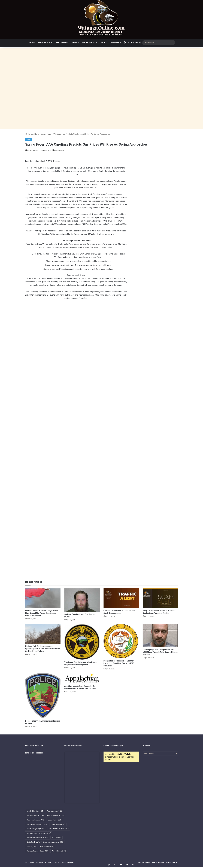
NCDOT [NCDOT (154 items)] (56, 838)
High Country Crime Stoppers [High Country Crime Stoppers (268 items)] (39, 833)
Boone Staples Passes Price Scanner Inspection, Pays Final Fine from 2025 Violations (119, 663)
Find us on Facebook (34, 753)
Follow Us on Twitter (73, 745)
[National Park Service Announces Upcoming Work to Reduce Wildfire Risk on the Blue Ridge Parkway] (42, 634)
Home (32, 42)
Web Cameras (62, 42)
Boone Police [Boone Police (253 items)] (54, 820)
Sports (104, 42)
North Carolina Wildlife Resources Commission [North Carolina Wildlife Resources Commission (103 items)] (45, 842)
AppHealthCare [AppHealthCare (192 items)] (54, 811)
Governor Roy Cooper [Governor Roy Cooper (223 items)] (36, 829)
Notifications (88, 42)
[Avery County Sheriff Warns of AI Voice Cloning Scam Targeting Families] (160, 598)
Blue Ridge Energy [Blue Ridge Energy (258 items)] (55, 815)
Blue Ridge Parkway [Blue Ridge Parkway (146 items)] (35, 820)
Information (44, 42)
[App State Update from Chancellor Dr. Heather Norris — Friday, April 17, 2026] (82, 678)
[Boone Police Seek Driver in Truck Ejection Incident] (42, 695)
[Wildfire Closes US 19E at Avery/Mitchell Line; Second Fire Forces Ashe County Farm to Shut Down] (42, 598)
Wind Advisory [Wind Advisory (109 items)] (59, 851)
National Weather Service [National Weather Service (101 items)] (37, 838)
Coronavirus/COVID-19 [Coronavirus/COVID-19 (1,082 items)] (37, 824)
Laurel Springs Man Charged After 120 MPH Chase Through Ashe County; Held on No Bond (160, 652)
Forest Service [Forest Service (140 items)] (58, 824)
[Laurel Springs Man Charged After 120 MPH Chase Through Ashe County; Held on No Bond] (160, 635)
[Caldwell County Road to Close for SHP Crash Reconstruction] (121, 598)
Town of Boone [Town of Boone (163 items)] (47, 846)
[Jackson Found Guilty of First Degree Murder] (82, 600)
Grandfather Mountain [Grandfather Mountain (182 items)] (59, 829)
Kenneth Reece (32, 150)
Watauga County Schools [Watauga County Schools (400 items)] (37, 851)
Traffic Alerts (171, 862)
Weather (115, 42)
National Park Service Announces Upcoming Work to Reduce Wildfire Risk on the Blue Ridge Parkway (42, 648)
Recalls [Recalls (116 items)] (31, 846)
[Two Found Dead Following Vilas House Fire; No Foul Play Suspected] (82, 642)
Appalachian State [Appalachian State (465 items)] (35, 811)
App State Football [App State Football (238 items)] (35, 815)
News (74, 42)
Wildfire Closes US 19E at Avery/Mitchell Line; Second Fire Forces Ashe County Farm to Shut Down (41, 613)
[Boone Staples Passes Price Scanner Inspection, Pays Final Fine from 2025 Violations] (121, 641)
